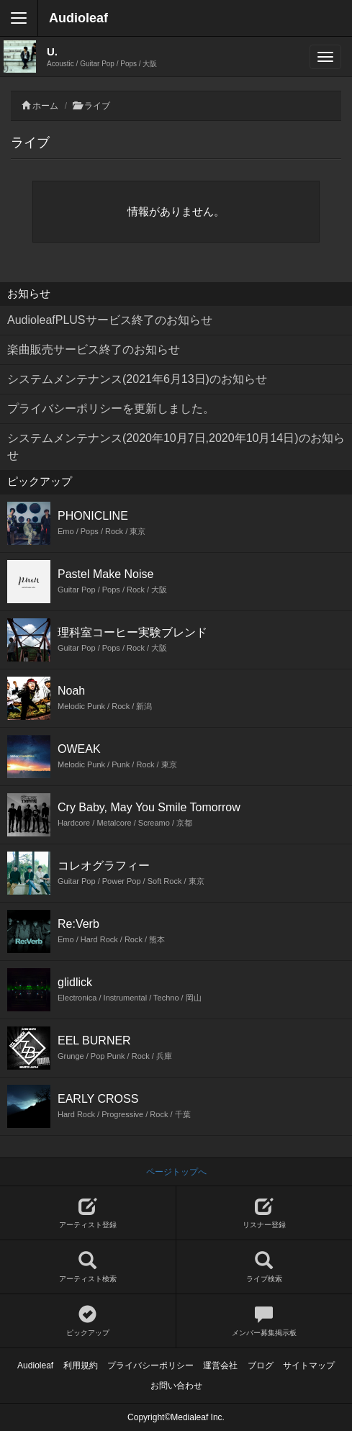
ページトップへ (176, 1172)
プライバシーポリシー (150, 1365)
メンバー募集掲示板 (264, 1321)
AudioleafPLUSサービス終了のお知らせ (109, 320)
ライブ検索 (264, 1267)
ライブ (97, 106)
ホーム (45, 106)
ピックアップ (88, 1321)
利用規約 (80, 1365)
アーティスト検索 (88, 1267)
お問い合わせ (176, 1386)
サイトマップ (309, 1365)
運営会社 (220, 1365)
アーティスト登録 (88, 1213)
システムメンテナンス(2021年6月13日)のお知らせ (137, 379)
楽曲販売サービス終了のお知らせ (93, 349)
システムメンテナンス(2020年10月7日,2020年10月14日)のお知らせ (176, 446)
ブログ (261, 1365)
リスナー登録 (264, 1213)
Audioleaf (78, 18)
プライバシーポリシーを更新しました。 (111, 408)
